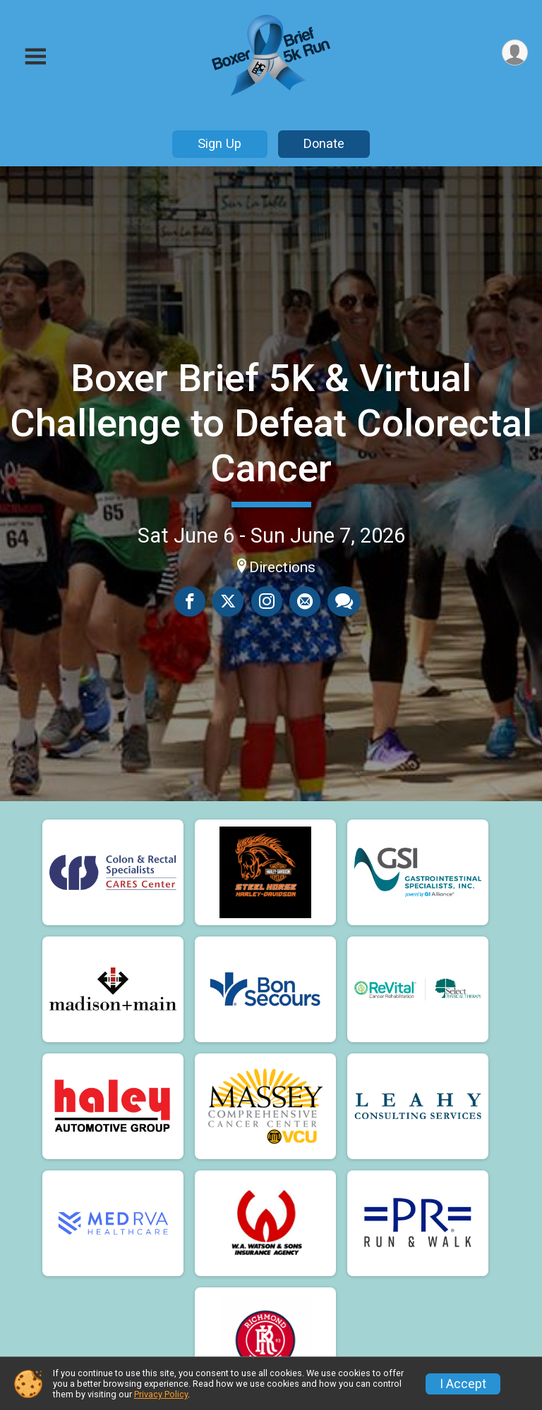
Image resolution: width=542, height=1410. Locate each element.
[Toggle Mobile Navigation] (35, 56)
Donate (323, 143)
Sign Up (219, 143)
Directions (282, 567)
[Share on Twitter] (228, 601)
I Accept (463, 1384)
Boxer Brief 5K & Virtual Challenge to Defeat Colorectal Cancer (271, 423)
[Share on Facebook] (190, 601)
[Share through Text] (344, 601)
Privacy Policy (161, 1394)
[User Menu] (515, 52)
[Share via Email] (304, 601)
